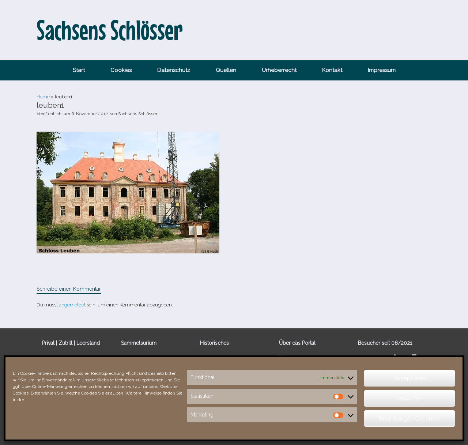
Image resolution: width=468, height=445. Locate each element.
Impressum (382, 70)
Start (79, 70)
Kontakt (332, 70)
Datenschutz (173, 70)
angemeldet (72, 305)
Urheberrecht (279, 70)
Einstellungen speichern (409, 418)
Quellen (226, 70)
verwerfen (410, 398)
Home (43, 96)
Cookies (121, 70)
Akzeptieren (409, 378)
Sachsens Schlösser (137, 113)
